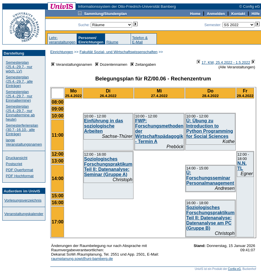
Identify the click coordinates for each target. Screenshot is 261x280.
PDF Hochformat (20, 176)
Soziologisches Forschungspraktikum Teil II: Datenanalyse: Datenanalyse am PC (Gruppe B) (210, 218)
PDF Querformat (19, 170)
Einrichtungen (61, 52)
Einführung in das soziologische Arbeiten (103, 126)
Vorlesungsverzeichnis (22, 200)
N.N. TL (242, 166)
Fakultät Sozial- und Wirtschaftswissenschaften (119, 52)
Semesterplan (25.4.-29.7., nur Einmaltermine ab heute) (20, 112)
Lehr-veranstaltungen (62, 40)
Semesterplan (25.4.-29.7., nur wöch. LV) (19, 66)
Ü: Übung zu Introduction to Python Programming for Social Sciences (209, 128)
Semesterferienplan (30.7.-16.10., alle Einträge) (22, 129)
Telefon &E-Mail (140, 40)
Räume (112, 42)
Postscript (14, 164)
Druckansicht (16, 158)
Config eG (234, 269)
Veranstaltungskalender (23, 214)
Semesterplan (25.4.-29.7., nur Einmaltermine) (19, 96)
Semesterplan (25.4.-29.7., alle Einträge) (19, 81)
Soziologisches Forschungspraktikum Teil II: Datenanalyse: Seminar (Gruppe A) (108, 167)
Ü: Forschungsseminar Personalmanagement (210, 178)
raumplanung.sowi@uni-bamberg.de (82, 258)
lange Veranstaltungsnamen (24, 142)
